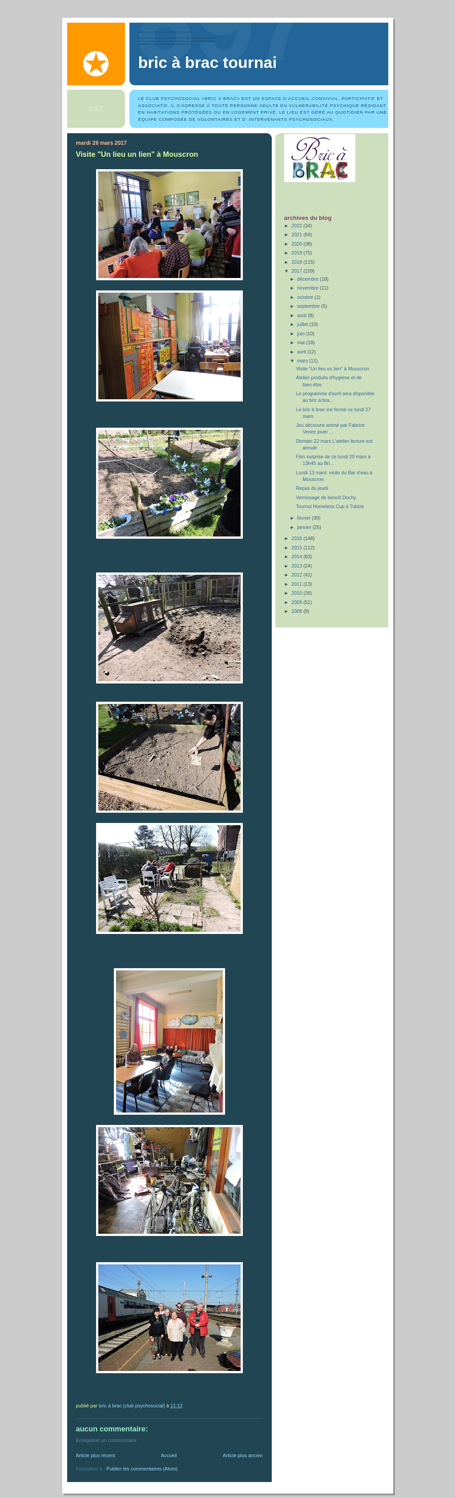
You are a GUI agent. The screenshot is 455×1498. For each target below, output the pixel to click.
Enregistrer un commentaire (106, 1440)
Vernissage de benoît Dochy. (326, 497)
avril (302, 351)
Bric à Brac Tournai (207, 63)
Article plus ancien (243, 1455)
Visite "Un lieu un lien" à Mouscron (332, 368)
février (304, 518)
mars (303, 360)
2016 (297, 538)
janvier (305, 527)
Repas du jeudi (312, 488)
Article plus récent (95, 1455)
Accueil (169, 1455)
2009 (297, 602)
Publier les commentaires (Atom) (141, 1468)
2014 (297, 556)
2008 (297, 611)
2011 (297, 584)
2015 (297, 547)
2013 (297, 565)
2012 (297, 574)
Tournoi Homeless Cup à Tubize (330, 506)
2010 (297, 593)
